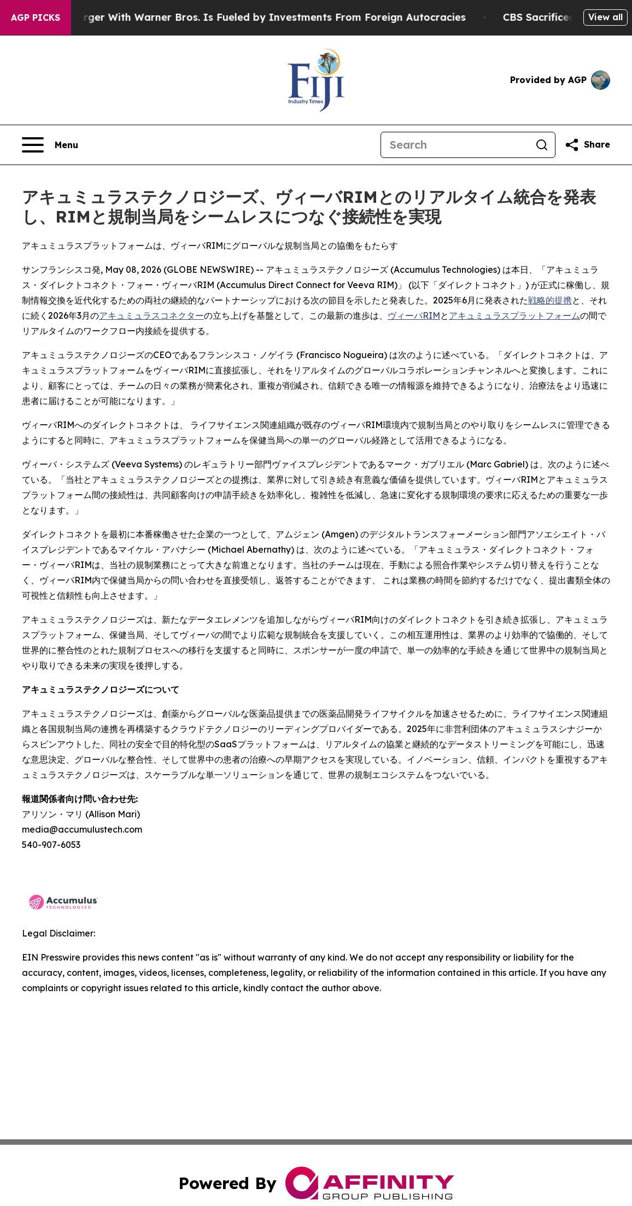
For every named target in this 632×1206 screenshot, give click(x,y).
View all (605, 16)
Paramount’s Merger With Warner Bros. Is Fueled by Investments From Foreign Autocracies (245, 17)
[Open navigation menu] (50, 145)
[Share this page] (587, 145)
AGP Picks (35, 17)
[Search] (455, 144)
